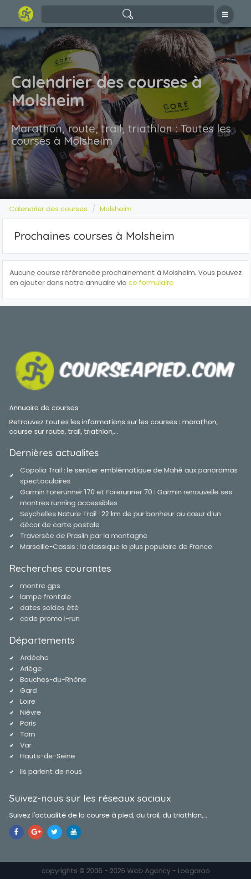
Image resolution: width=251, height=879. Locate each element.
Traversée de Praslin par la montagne (84, 535)
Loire (28, 701)
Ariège (31, 668)
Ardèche (34, 657)
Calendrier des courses (48, 208)
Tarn (27, 734)
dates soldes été (49, 607)
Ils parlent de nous (51, 771)
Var (25, 745)
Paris (28, 723)
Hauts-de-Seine (47, 756)
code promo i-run (50, 618)
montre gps (40, 585)
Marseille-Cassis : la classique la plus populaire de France (116, 546)
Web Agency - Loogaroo (168, 870)
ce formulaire (151, 282)
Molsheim (116, 208)
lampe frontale (45, 596)
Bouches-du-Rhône (53, 679)
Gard (28, 690)
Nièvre (30, 712)
